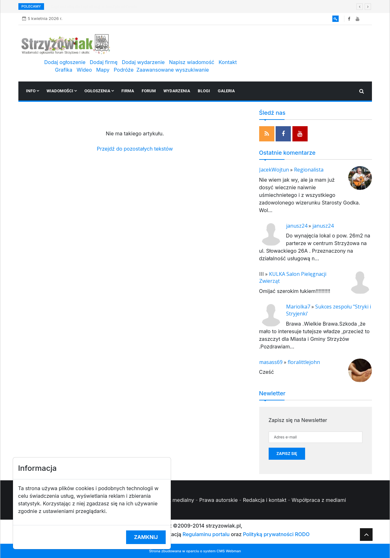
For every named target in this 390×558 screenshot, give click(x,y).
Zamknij (146, 537)
